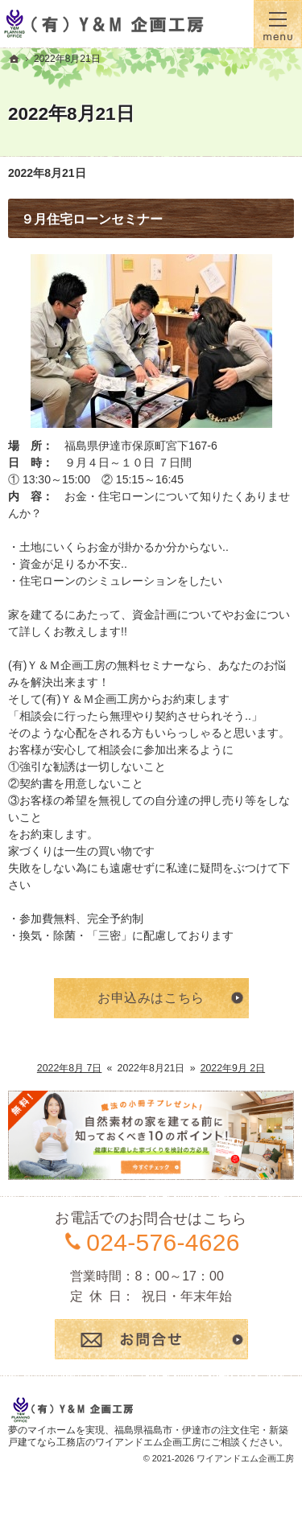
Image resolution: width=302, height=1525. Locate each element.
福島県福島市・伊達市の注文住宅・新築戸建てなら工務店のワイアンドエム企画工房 (148, 1436)
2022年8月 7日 (69, 1068)
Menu (278, 24)
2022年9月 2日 (233, 1068)
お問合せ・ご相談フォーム (151, 1339)
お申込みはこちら (151, 998)
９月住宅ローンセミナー (92, 219)
